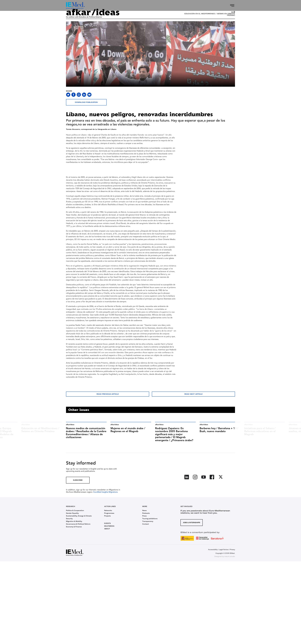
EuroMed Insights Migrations (105, 492)
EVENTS (107, 523)
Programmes (109, 513)
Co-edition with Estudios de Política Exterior (84, 17)
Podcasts (146, 513)
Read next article (193, 394)
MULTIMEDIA (109, 526)
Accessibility (213, 549)
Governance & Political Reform (78, 524)
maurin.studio (229, 556)
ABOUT (107, 529)
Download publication (86, 102)
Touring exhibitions (149, 518)
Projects (107, 516)
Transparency (147, 521)
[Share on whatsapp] (79, 94)
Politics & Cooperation (75, 510)
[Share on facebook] (73, 94)
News (144, 510)
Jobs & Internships (191, 522)
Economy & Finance (74, 527)
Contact (145, 524)
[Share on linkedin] (84, 94)
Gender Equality (72, 513)
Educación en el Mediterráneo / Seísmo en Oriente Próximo (209, 14)
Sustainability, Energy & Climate (79, 516)
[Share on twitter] (68, 94)
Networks (108, 510)
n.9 (233, 12)
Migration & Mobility (74, 521)
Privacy (232, 549)
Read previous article (108, 394)
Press (144, 516)
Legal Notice (223, 549)
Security (69, 518)
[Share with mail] (89, 94)
